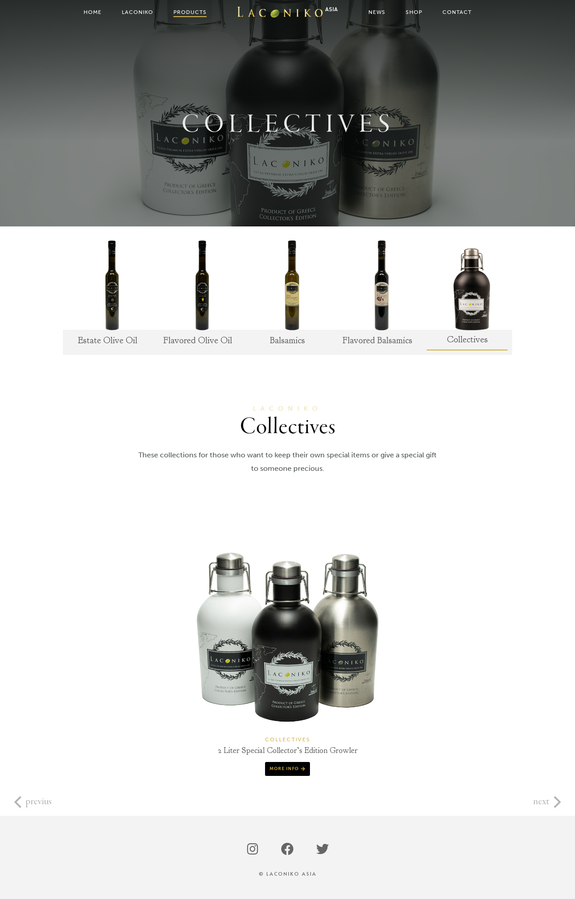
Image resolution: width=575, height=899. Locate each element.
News (376, 12)
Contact (457, 12)
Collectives (467, 339)
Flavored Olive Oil (198, 340)
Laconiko (137, 12)
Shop (414, 12)
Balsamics (287, 340)
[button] (287, 769)
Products (190, 12)
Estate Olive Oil (107, 340)
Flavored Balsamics (377, 340)
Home (93, 12)
